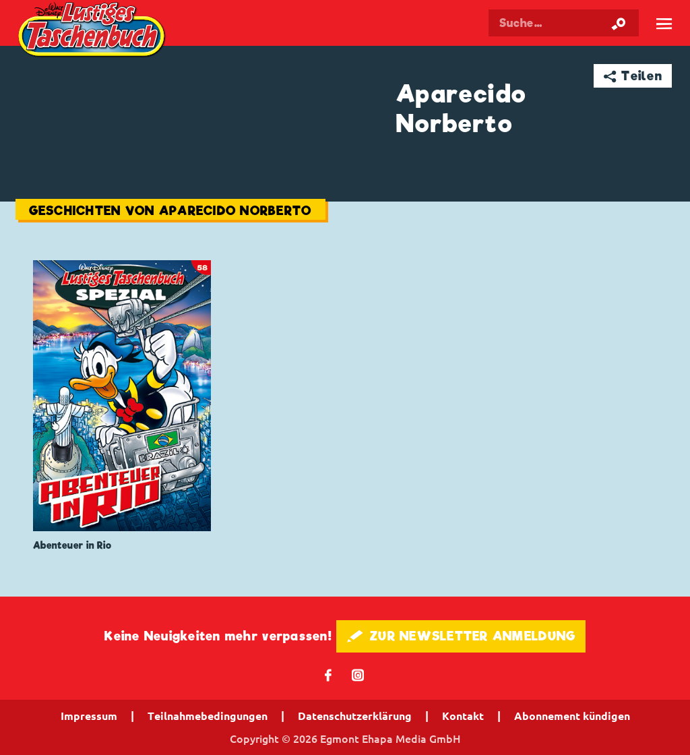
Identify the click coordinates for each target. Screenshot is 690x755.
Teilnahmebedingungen (208, 716)
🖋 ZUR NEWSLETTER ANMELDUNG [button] (461, 636)
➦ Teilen (633, 76)
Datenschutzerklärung (355, 716)
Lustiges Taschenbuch (93, 31)
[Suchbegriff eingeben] (564, 22)
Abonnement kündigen (572, 716)
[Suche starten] (618, 22)
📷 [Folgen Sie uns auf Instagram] (358, 674)
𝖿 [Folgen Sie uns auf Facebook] (328, 674)
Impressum (89, 716)
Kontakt (463, 716)
